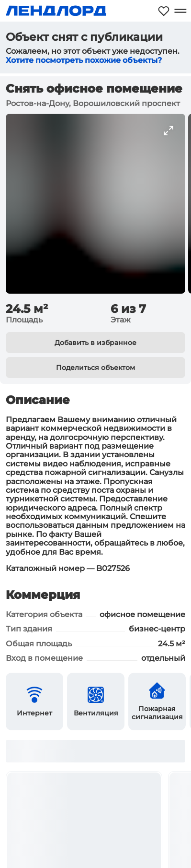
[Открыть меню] (180, 11)
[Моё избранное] (163, 11)
